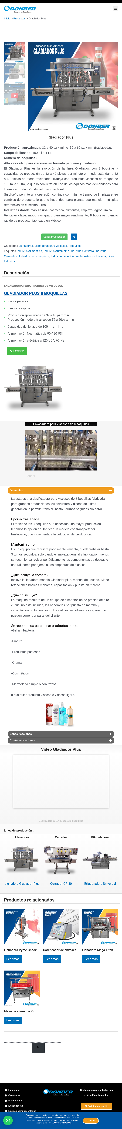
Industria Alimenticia (29, 250)
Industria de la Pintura (65, 256)
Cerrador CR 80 (61, 884)
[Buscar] (38, 1047)
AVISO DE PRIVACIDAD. (62, 1123)
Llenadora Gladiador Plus (22, 884)
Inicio (7, 18)
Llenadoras (26, 245)
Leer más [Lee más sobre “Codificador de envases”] (52, 959)
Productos (19, 18)
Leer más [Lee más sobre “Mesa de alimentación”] (13, 1020)
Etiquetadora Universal (100, 884)
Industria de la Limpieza (34, 256)
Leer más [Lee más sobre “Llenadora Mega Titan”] (91, 959)
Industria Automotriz (56, 250)
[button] (115, 8)
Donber (30, 476)
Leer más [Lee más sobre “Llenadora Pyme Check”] (13, 959)
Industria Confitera (82, 250)
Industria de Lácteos (93, 256)
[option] (73, 86)
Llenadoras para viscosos (50, 245)
